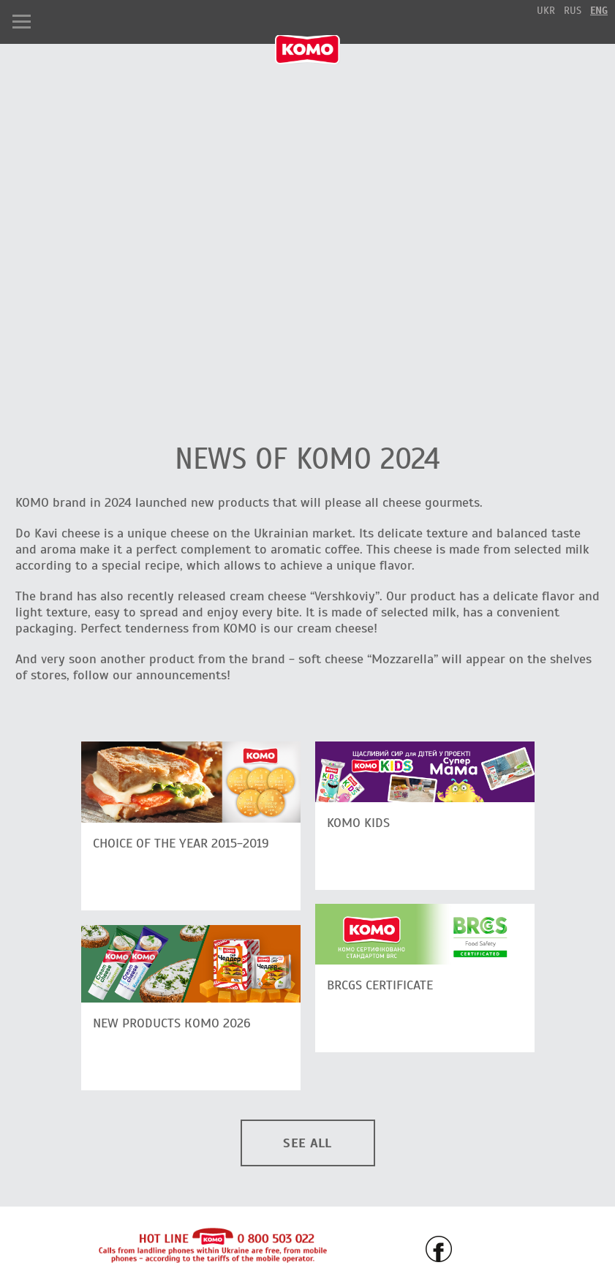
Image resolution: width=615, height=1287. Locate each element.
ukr (546, 10)
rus (572, 10)
